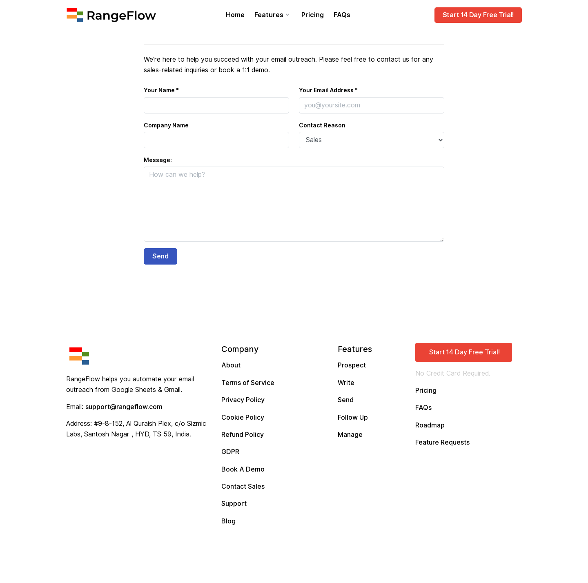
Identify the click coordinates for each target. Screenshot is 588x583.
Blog (228, 521)
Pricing (312, 15)
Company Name (166, 125)
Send (346, 400)
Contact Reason (322, 125)
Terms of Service (247, 383)
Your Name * (161, 90)
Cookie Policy (242, 417)
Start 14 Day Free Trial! (478, 15)
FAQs (342, 15)
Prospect (352, 365)
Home (235, 15)
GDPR (230, 452)
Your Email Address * (328, 90)
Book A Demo (243, 469)
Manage (350, 434)
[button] (463, 352)
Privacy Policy (243, 400)
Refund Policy (242, 434)
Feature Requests (442, 442)
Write (346, 383)
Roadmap (430, 425)
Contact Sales (243, 486)
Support (234, 503)
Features (268, 15)
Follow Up (353, 417)
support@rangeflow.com (124, 407)
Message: (158, 160)
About (231, 365)
